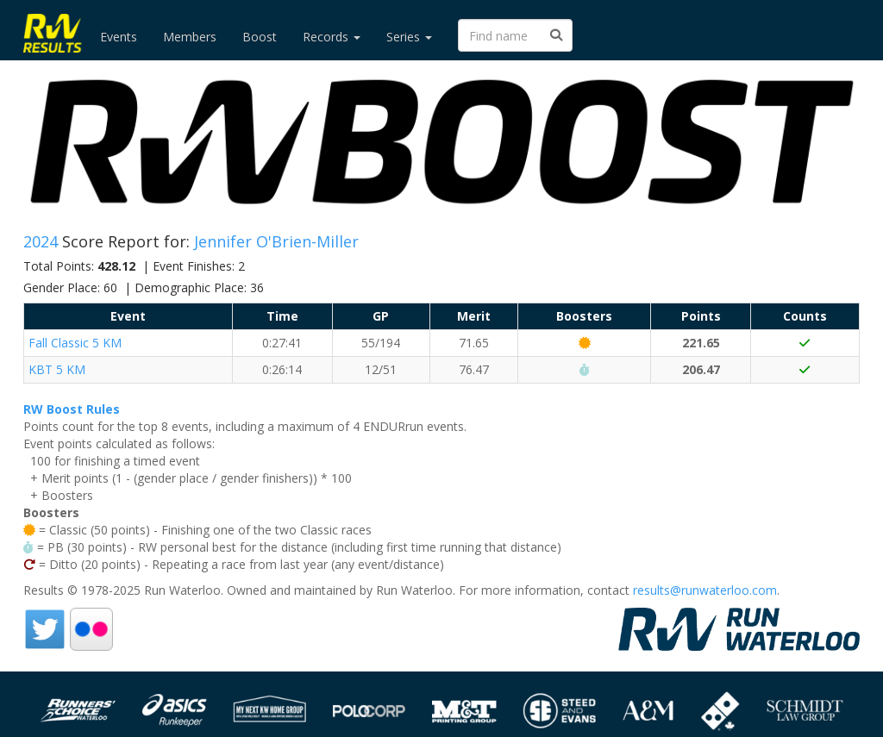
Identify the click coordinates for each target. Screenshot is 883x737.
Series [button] (409, 36)
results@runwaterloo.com (705, 590)
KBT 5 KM (56, 369)
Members (189, 36)
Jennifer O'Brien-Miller (276, 241)
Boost (259, 36)
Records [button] (331, 36)
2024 (42, 241)
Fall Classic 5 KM (75, 342)
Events (118, 36)
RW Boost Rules (71, 409)
